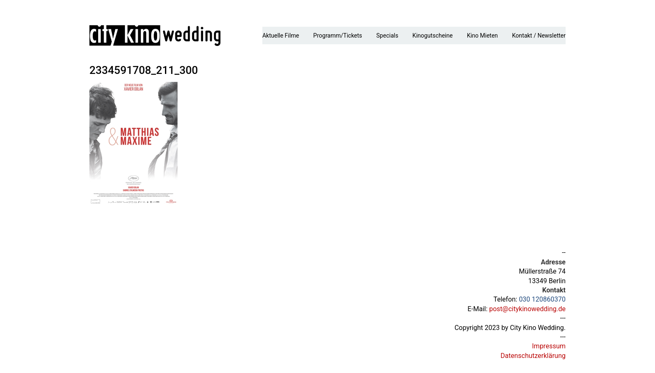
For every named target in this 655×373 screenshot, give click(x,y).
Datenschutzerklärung (533, 356)
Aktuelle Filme (280, 35)
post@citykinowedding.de (527, 309)
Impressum (549, 346)
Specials (387, 35)
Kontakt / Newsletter (539, 35)
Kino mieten (482, 35)
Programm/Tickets (337, 35)
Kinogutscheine (432, 35)
